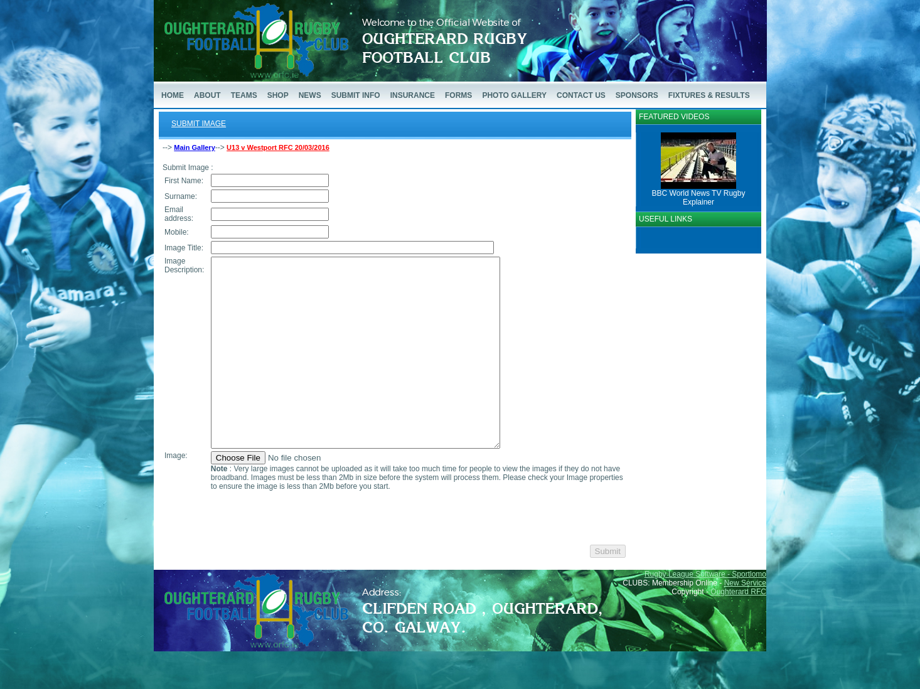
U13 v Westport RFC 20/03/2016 (278, 147)
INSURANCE (412, 95)
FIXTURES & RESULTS (709, 95)
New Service (745, 620)
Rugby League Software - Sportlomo (705, 611)
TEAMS (244, 95)
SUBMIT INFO (355, 95)
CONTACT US (581, 95)
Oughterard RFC (738, 629)
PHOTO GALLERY (514, 95)
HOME (172, 95)
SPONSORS (637, 95)
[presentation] (305, 555)
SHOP (278, 95)
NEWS (310, 95)
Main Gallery (194, 147)
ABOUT (207, 95)
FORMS (458, 95)
